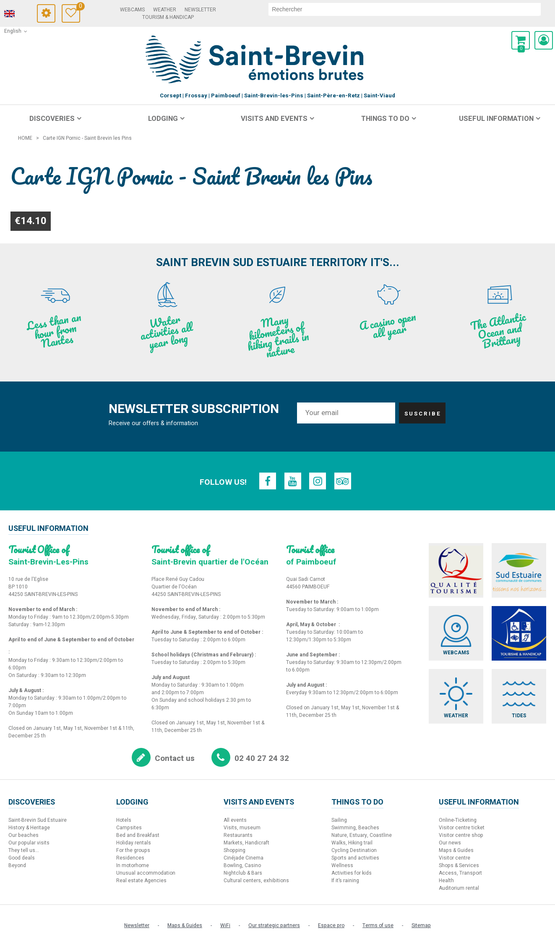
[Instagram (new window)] (318, 481)
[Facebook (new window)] (267, 481)
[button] (520, 40)
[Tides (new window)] (519, 696)
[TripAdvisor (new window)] (343, 481)
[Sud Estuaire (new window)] (519, 570)
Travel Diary (84, 7)
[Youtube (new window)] (292, 481)
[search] (407, 9)
